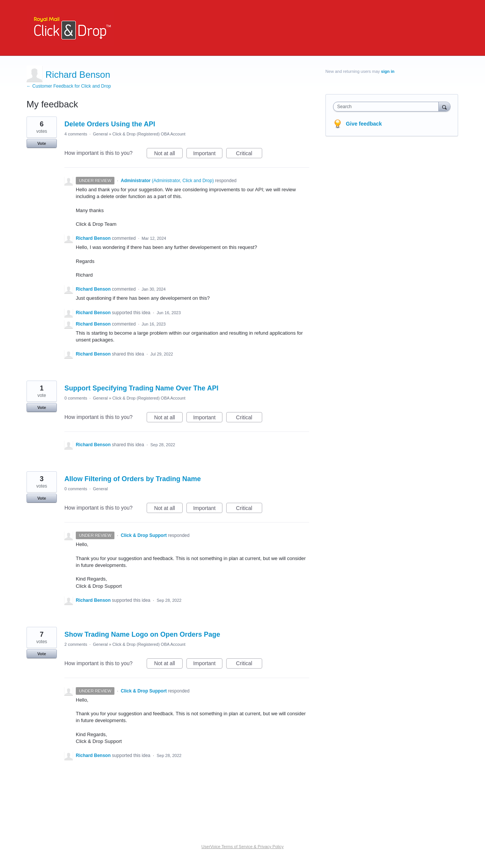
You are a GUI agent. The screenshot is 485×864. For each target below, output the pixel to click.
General (100, 134)
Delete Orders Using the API (109, 124)
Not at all (168, 154)
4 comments (75, 134)
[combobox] (388, 106)
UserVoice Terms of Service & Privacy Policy (243, 846)
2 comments (75, 644)
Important (207, 154)
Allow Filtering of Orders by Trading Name (132, 479)
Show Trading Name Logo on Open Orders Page (142, 634)
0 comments (75, 398)
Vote (41, 143)
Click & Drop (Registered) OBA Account (149, 134)
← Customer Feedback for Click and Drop (69, 86)
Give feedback (364, 124)
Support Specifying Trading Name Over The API (141, 388)
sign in (387, 71)
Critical (249, 154)
